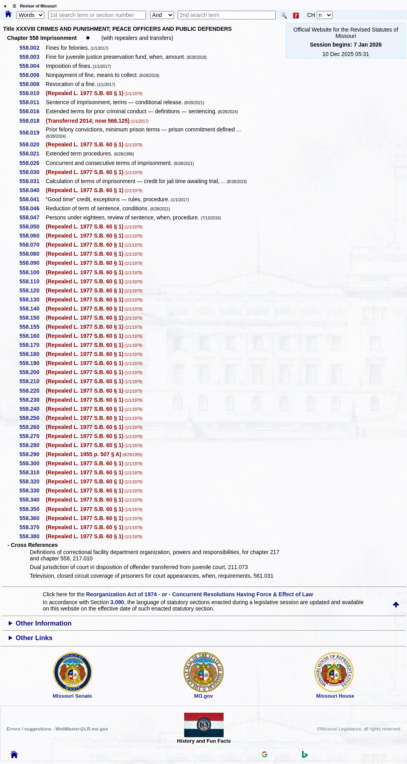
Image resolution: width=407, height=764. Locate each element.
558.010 (32, 93)
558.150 (32, 318)
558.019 (32, 132)
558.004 (32, 66)
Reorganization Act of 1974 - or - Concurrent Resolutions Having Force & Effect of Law (199, 594)
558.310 (32, 472)
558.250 (32, 418)
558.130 (32, 299)
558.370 (32, 527)
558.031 (32, 181)
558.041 (32, 199)
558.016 (32, 111)
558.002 (32, 48)
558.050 (32, 226)
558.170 (32, 345)
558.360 (32, 518)
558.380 (32, 536)
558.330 (32, 490)
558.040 (32, 190)
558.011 (32, 102)
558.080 (32, 254)
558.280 (32, 445)
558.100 (32, 272)
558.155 (32, 327)
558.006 (32, 75)
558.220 (32, 391)
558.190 (32, 363)
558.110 (32, 281)
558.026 (32, 163)
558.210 (32, 381)
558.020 (32, 144)
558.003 (32, 57)
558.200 (32, 372)
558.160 (32, 336)
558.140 (32, 308)
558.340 (32, 499)
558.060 (32, 235)
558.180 (32, 354)
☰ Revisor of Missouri (33, 6)
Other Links (34, 638)
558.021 (32, 153)
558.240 (32, 409)
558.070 (32, 245)
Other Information (44, 623)
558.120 (32, 290)
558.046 (32, 208)
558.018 (32, 121)
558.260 (32, 427)
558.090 (32, 263)
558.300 (32, 463)
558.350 (32, 509)
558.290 (32, 454)
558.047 (32, 217)
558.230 (32, 400)
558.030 (32, 172)
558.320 (32, 481)
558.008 (32, 84)
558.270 (32, 436)
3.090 (117, 602)
